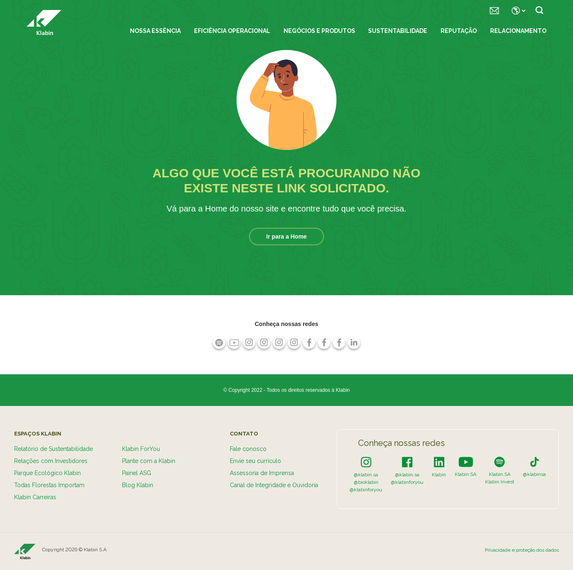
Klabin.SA (465, 474)
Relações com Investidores (50, 461)
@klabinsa (534, 474)
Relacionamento (518, 30)
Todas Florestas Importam (49, 485)
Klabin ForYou (141, 449)
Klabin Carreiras (35, 497)
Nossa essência (155, 30)
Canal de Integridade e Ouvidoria (274, 485)
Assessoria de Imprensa (262, 473)
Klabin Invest (499, 482)
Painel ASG (136, 473)
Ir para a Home (286, 236)
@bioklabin (366, 482)
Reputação (459, 30)
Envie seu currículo (255, 461)
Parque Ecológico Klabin (47, 473)
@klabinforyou (366, 490)
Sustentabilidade (397, 30)
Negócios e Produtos (319, 30)
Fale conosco (248, 449)
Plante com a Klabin (148, 461)
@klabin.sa (366, 475)
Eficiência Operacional (232, 30)
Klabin (439, 475)
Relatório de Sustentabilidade (53, 449)
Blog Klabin (137, 485)
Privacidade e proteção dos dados (522, 550)
